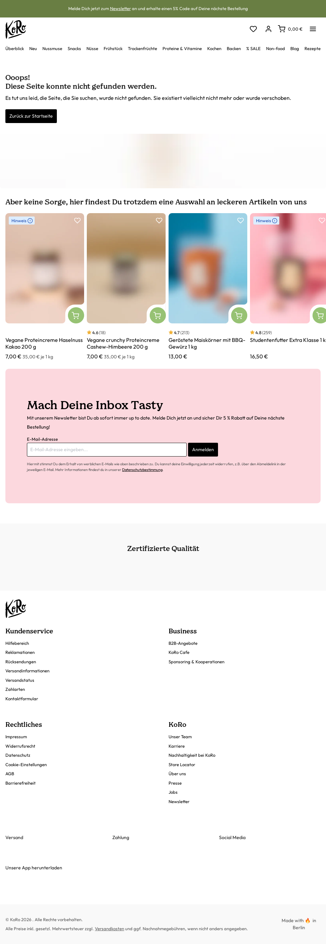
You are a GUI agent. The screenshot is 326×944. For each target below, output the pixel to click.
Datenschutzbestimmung (142, 469)
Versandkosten (109, 928)
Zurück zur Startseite (31, 116)
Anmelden (203, 449)
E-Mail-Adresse (42, 439)
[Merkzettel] (253, 29)
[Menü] (313, 27)
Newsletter (120, 8)
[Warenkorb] (290, 29)
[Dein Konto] (268, 29)
